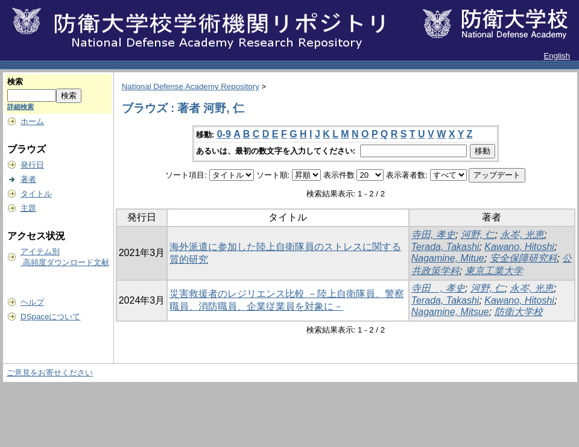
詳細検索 (20, 106)
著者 (28, 179)
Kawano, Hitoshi (519, 247)
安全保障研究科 (523, 258)
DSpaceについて (50, 316)
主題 (28, 208)
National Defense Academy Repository (190, 86)
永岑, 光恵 (522, 235)
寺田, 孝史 (433, 235)
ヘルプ (32, 302)
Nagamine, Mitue (447, 258)
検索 (15, 81)
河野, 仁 (478, 235)
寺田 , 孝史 (438, 288)
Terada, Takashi (445, 247)
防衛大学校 (519, 312)
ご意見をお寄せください (50, 372)
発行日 (32, 164)
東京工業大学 (494, 271)
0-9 (224, 134)
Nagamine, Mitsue (450, 312)
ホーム (32, 121)
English (556, 55)
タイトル (36, 193)
